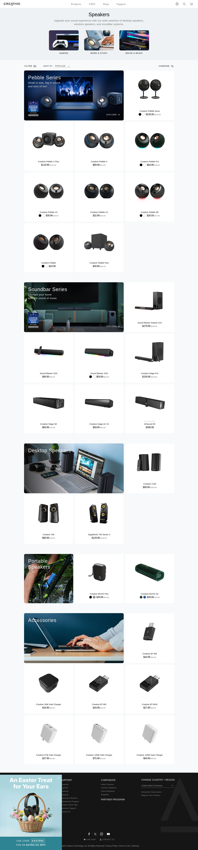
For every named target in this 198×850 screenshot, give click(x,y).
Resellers (105, 795)
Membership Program (70, 802)
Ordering (64, 791)
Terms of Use (124, 846)
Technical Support (68, 808)
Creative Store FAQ (69, 805)
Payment (64, 788)
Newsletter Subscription (151, 792)
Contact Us (65, 812)
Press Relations (108, 791)
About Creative (107, 784)
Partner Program (113, 799)
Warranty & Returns (69, 798)
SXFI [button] (92, 4)
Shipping (64, 795)
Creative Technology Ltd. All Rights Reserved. (85, 846)
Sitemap (135, 846)
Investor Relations (109, 788)
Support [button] (121, 4)
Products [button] (76, 4)
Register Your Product (150, 795)
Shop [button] (106, 4)
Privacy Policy (111, 846)
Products (64, 784)
